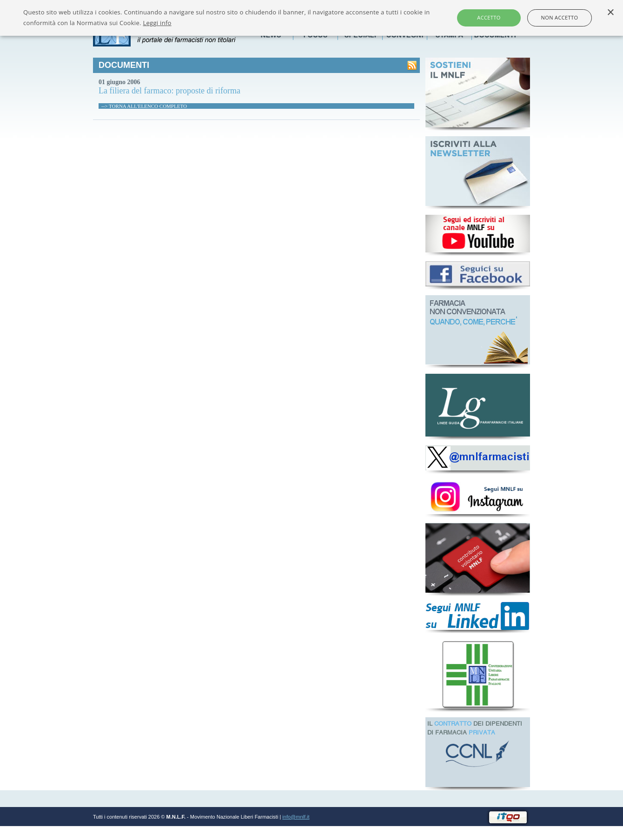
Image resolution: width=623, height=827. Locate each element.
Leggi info (157, 23)
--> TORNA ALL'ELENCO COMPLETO (144, 106)
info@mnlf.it (295, 817)
